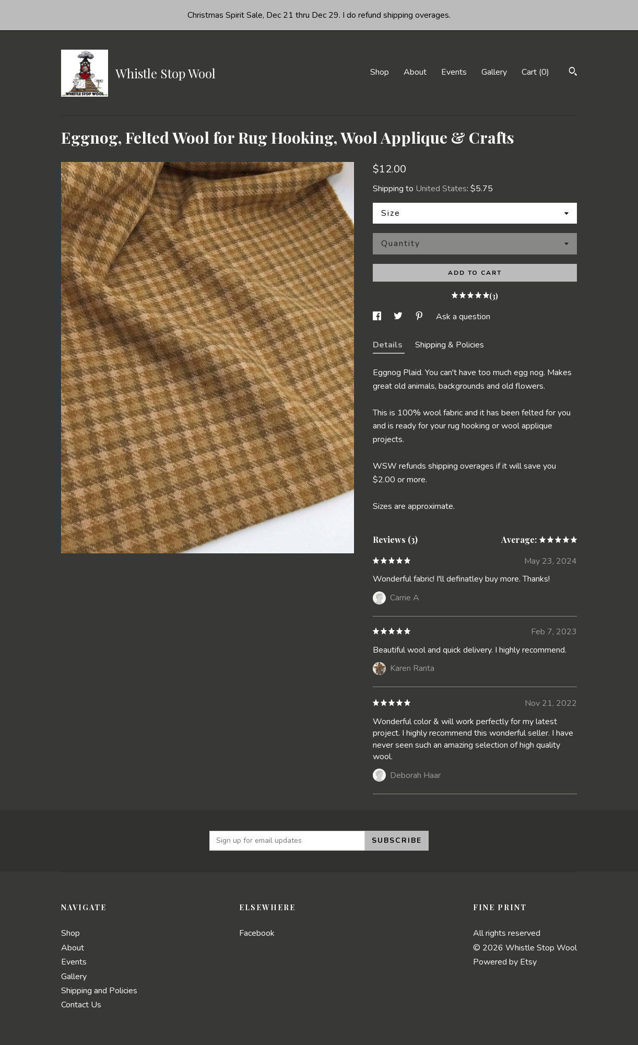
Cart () (535, 72)
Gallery (494, 72)
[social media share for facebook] (378, 316)
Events (454, 72)
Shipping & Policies (449, 345)
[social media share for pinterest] (420, 316)
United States (441, 188)
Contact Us (81, 1005)
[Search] (573, 73)
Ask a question (463, 316)
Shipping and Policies (99, 990)
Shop (379, 72)
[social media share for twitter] (399, 316)
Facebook (257, 933)
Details (389, 345)
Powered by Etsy (505, 962)
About (415, 72)
